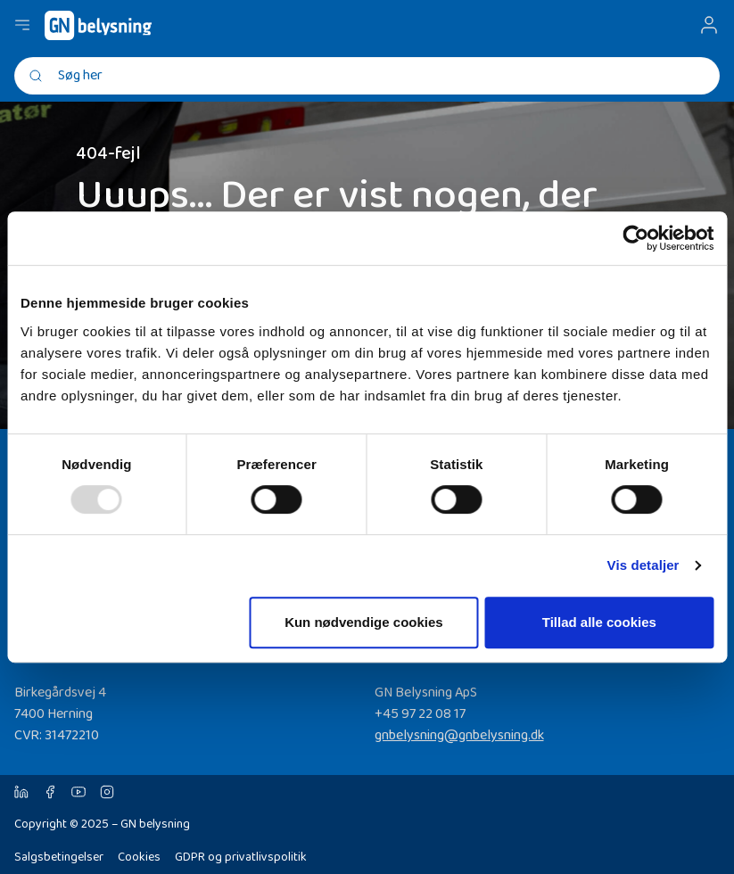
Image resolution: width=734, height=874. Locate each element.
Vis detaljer (643, 565)
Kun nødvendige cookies (364, 622)
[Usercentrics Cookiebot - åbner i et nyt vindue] (635, 238)
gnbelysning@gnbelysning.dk (459, 735)
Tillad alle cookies (599, 622)
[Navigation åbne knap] (22, 25)
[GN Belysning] (98, 25)
